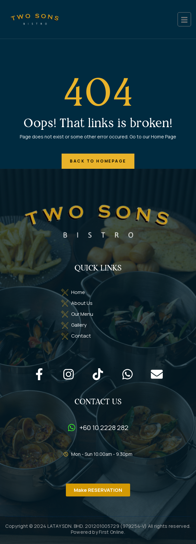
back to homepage (98, 161)
